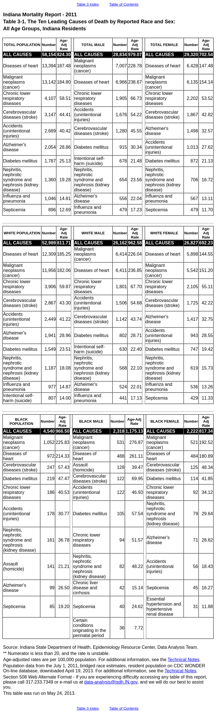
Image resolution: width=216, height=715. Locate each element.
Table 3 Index (87, 4)
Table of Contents (123, 4)
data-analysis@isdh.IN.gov (110, 682)
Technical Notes (183, 659)
